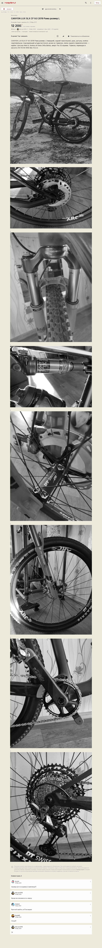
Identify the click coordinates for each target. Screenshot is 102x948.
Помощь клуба (80, 869)
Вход (97, 3)
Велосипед (14, 15)
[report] (78, 36)
